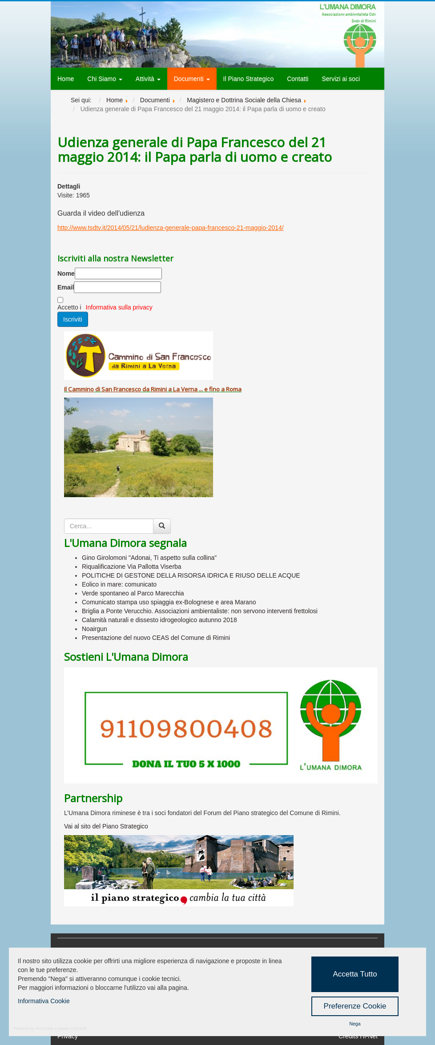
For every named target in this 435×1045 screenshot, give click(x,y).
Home (65, 78)
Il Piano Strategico (248, 78)
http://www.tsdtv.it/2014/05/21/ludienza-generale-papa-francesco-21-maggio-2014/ (170, 227)
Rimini (159, 389)
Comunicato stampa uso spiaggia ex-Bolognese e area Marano (169, 602)
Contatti (297, 78)
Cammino (81, 389)
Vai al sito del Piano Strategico (106, 826)
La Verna (185, 389)
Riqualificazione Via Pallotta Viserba (131, 566)
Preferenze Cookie (355, 1006)
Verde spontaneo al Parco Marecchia (133, 593)
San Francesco (121, 389)
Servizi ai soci (341, 78)
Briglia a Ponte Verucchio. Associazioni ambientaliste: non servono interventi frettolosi (200, 611)
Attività (148, 78)
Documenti (192, 78)
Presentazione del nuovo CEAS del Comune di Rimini (156, 637)
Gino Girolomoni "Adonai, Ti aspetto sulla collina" (149, 557)
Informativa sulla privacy (119, 307)
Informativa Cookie (44, 1001)
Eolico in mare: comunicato (119, 584)
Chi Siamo (104, 78)
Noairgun (94, 628)
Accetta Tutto (355, 974)
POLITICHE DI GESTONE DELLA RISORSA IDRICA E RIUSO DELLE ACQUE (191, 575)
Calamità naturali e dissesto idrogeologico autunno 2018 (159, 619)
